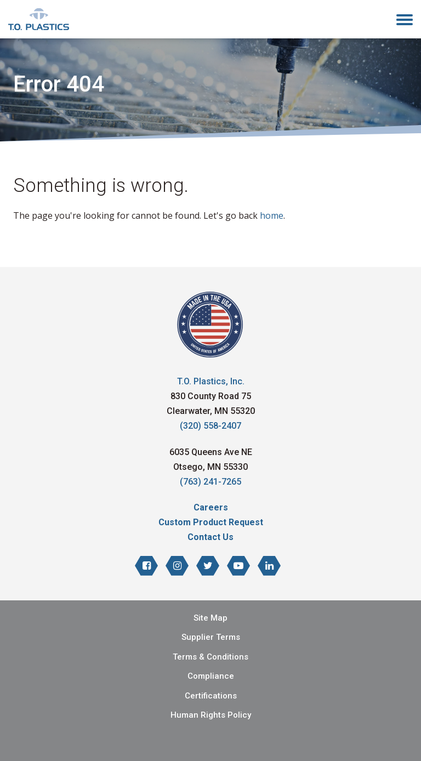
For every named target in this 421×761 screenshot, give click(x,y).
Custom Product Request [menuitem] (210, 522)
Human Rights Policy (210, 715)
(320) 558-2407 (210, 426)
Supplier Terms (210, 637)
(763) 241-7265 (210, 481)
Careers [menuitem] (211, 507)
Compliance (210, 676)
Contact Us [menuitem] (210, 537)
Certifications (211, 696)
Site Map (210, 618)
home (271, 215)
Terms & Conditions (210, 657)
